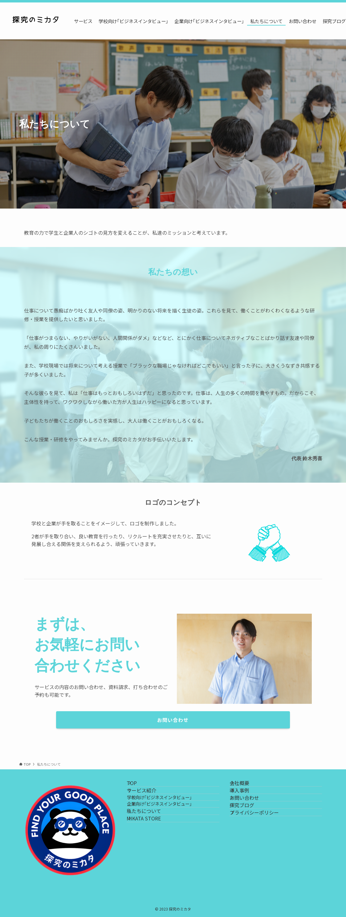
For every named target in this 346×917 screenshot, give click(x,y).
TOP (139, 786)
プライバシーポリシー (261, 844)
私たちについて (151, 842)
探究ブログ (249, 830)
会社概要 (246, 786)
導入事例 (246, 801)
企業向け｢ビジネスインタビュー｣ (170, 828)
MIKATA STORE (151, 856)
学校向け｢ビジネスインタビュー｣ (170, 814)
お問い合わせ (251, 815)
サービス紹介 (149, 801)
